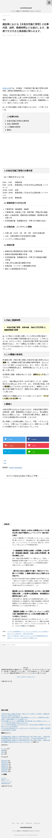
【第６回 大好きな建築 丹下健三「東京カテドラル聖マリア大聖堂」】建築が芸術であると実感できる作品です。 (30, 573)
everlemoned (26, 8)
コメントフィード (6, 781)
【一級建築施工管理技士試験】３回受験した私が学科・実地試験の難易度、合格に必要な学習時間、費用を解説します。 (30, 553)
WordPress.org (5, 783)
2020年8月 (4, 771)
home (13, 823)
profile (22, 823)
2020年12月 (4, 764)
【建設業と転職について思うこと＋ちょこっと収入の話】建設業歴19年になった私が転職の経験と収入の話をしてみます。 (30, 614)
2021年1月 (4, 762)
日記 (2, 752)
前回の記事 (7, 88)
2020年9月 (4, 769)
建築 (5, 460)
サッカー (4, 748)
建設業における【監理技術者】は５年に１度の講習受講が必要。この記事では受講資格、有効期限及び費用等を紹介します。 (30, 593)
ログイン (4, 778)
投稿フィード (5, 780)
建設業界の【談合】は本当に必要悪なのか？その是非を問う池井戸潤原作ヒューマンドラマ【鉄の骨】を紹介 (30, 532)
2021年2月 (4, 760)
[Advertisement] (26, 152)
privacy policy (29, 823)
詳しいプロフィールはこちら (26, 676)
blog (18, 823)
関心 (2, 754)
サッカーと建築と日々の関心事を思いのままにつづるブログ (26, 830)
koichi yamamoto (15, 467)
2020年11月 (4, 766)
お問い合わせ (37, 823)
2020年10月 (4, 768)
